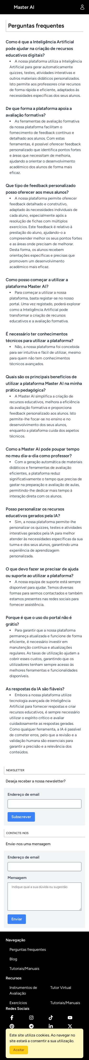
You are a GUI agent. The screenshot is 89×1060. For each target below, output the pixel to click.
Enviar (16, 919)
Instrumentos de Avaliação (23, 990)
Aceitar (18, 1050)
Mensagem (17, 877)
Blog (13, 959)
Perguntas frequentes (27, 949)
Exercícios (18, 1003)
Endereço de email (23, 794)
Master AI (24, 7)
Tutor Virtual (60, 987)
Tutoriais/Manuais (24, 968)
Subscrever (21, 817)
